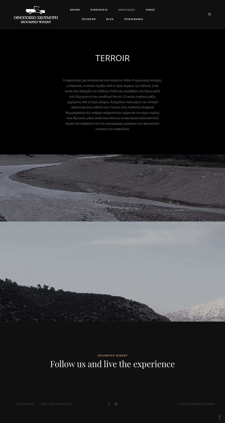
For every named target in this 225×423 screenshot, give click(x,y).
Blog (110, 19)
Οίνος (150, 9)
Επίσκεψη (89, 19)
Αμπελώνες (126, 9)
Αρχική (75, 9)
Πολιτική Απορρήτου (56, 403)
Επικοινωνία (133, 19)
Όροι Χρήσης (24, 403)
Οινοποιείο (99, 9)
